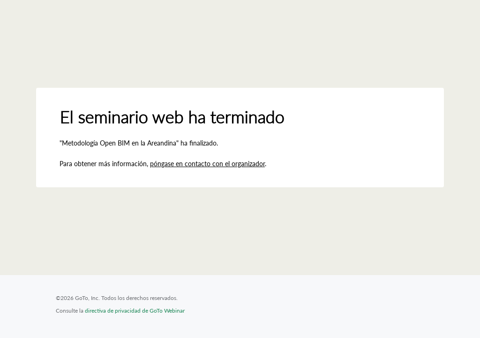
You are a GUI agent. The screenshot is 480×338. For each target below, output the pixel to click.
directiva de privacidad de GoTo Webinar (135, 310)
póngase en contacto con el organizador (207, 164)
